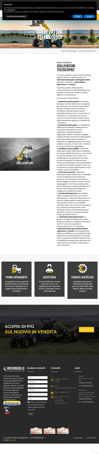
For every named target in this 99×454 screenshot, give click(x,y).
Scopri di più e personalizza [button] (16, 16)
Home (63, 51)
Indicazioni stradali (85, 384)
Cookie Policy (91, 439)
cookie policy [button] (11, 10)
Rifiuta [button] (78, 16)
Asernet (13, 441)
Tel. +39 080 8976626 (86, 403)
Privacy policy (78, 439)
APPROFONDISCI (86, 330)
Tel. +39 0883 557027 (86, 387)
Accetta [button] (89, 16)
